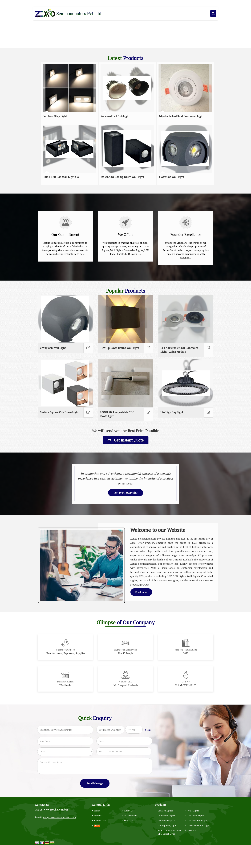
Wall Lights (193, 810)
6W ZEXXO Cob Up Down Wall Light (122, 177)
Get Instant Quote (126, 440)
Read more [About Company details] (141, 592)
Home (97, 810)
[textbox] (134, 730)
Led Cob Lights (165, 810)
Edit (147, 730)
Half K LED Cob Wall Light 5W (61, 177)
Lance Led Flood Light (199, 825)
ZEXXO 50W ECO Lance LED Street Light (169, 832)
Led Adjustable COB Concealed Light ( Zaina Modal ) (179, 350)
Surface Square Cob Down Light (59, 412)
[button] (56, 809)
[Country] (65, 751)
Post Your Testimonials (126, 492)
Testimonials (130, 815)
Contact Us (100, 820)
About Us (129, 810)
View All (192, 830)
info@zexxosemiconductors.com (59, 817)
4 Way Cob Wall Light (171, 177)
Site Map (128, 820)
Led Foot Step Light (55, 116)
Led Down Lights (166, 820)
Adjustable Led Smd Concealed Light (180, 116)
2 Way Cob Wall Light (53, 348)
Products (99, 815)
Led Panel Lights (196, 815)
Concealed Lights (166, 815)
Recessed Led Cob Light (115, 116)
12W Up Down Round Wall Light (119, 348)
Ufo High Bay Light (171, 412)
